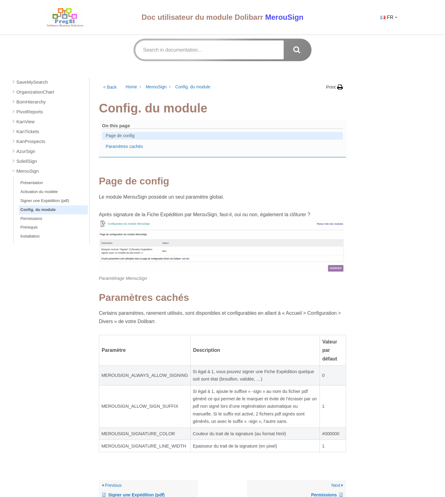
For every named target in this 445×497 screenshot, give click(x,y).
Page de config (374, 94)
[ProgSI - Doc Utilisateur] (64, 17)
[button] (396, 17)
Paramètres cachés (378, 104)
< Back (110, 87)
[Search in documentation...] (209, 49)
